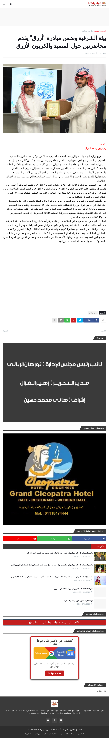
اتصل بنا (28, 733)
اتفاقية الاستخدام (50, 733)
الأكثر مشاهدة (99, 546)
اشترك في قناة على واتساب (54, 622)
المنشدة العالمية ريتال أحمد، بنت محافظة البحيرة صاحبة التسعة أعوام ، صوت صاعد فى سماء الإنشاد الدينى (52, 577)
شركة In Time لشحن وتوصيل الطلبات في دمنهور (73, 588)
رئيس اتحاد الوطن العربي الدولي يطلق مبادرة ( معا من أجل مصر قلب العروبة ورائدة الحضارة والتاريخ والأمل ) (51, 565)
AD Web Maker (34, 729)
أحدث (102, 331)
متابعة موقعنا (54, 673)
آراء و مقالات (87, 31)
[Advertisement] (54, 17)
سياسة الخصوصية (67, 733)
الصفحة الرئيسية (100, 31)
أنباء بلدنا (57, 729)
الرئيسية (80, 733)
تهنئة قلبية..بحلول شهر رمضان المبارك (78, 600)
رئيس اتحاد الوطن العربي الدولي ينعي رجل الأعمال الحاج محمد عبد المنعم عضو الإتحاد (60, 553)
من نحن (38, 733)
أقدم (6, 331)
